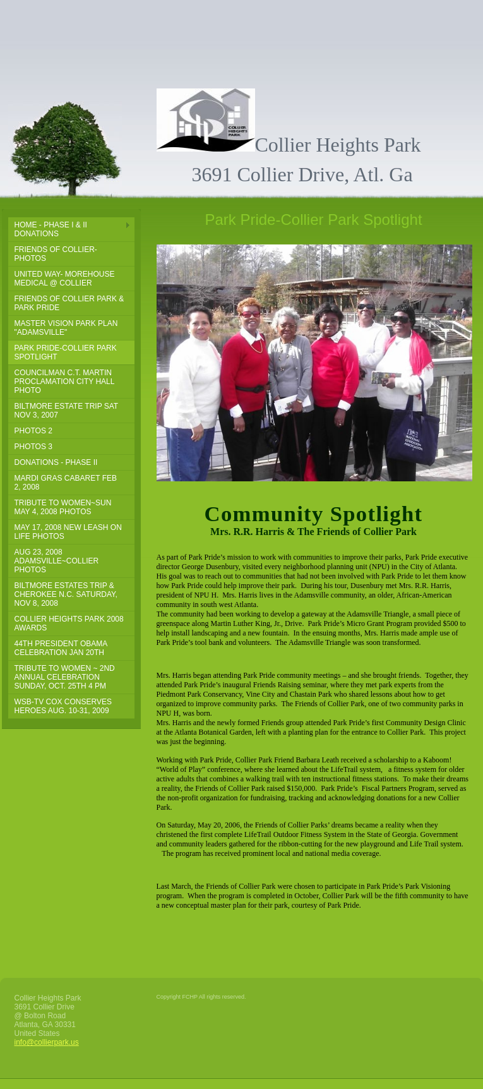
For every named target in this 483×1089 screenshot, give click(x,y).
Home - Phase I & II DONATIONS (51, 229)
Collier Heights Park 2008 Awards (69, 623)
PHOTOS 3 (33, 446)
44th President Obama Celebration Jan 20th (61, 648)
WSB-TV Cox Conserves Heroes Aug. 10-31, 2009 (63, 706)
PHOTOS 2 (33, 430)
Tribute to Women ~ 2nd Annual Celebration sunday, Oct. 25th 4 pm (65, 677)
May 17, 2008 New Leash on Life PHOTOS (68, 532)
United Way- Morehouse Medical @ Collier (65, 278)
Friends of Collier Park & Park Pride (69, 303)
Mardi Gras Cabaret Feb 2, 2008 (66, 482)
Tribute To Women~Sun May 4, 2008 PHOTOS (63, 507)
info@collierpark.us (47, 1042)
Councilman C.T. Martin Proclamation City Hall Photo (65, 381)
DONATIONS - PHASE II (56, 462)
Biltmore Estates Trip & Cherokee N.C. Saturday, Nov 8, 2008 (66, 594)
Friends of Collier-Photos (56, 254)
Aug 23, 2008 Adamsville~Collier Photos (57, 561)
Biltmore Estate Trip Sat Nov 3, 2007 (67, 410)
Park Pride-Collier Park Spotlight (66, 352)
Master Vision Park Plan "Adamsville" (66, 328)
